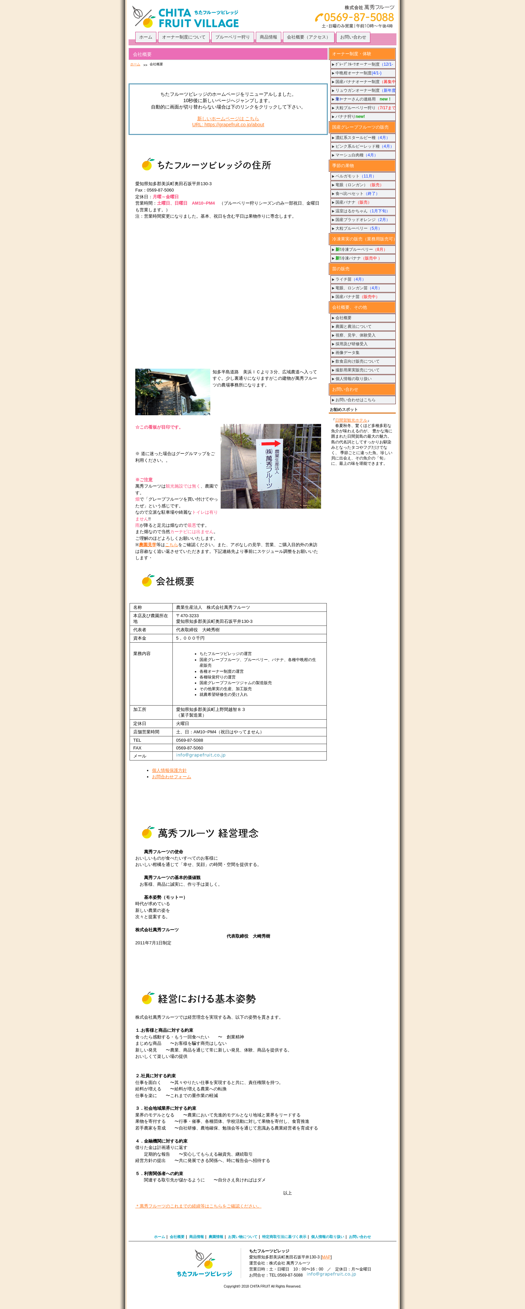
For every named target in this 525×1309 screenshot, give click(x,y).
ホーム (135, 64)
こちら (171, 544)
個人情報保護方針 (169, 770)
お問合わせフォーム (171, 776)
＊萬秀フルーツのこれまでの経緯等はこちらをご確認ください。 (198, 1206)
